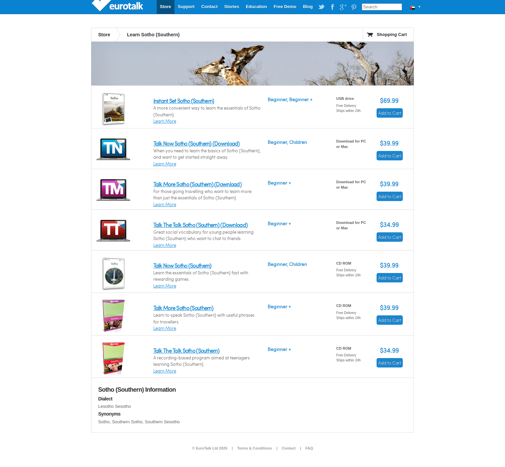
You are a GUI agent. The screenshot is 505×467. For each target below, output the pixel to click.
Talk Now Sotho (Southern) (182, 265)
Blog (308, 6)
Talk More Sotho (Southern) (183, 307)
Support (186, 6)
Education (256, 6)
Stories (231, 6)
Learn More (164, 121)
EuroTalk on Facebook (332, 7)
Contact (209, 6)
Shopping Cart (392, 34)
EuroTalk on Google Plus (343, 7)
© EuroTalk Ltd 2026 (209, 448)
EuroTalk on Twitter (321, 7)
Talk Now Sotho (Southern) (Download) (196, 143)
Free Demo (285, 6)
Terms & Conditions (254, 448)
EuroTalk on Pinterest (353, 7)
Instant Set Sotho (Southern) (183, 100)
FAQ (309, 448)
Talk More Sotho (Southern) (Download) (197, 184)
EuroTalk (118, 6)
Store (165, 6)
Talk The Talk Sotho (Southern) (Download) (200, 224)
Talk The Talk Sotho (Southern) (186, 350)
